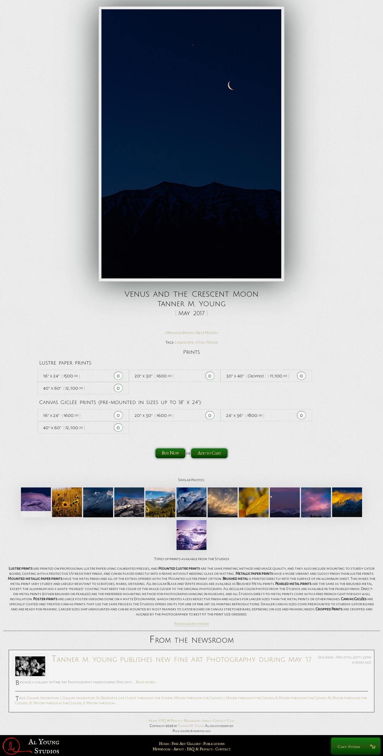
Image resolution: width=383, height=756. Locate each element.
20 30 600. (154, 376)
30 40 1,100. (257, 376)
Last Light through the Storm (145, 698)
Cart (231, 721)
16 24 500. (61, 376)
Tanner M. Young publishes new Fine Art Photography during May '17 (181, 659)
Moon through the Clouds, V (59, 703)
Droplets (109, 698)
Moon (212, 342)
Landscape (184, 342)
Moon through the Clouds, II (251, 698)
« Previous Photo (179, 333)
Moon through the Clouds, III (305, 698)
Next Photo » (207, 333)
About (206, 721)
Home (153, 721)
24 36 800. (245, 415)
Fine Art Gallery (185, 743)
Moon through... (101, 703)
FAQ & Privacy (170, 721)
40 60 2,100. (64, 388)
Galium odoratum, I (44, 698)
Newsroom (192, 721)
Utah (200, 342)
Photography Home (191, 624)
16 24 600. (61, 415)
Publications (213, 743)
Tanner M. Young (191, 726)
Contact (219, 721)
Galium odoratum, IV (81, 698)
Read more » (146, 682)
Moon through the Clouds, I (199, 698)
